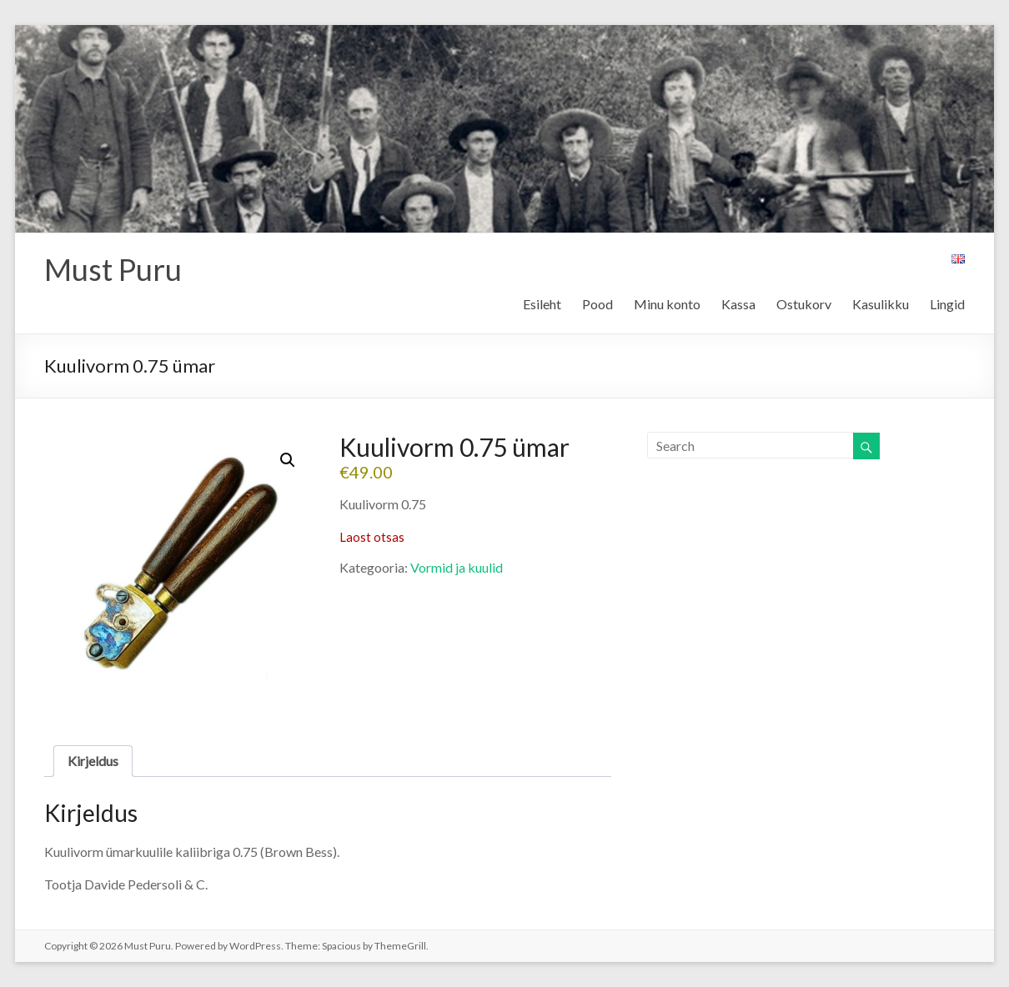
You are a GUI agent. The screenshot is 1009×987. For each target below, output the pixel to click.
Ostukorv (803, 304)
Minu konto (667, 304)
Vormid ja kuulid (456, 567)
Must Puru (113, 269)
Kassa (738, 304)
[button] (288, 460)
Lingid (947, 304)
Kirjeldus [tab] (93, 761)
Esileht (542, 304)
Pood (597, 304)
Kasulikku (880, 304)
